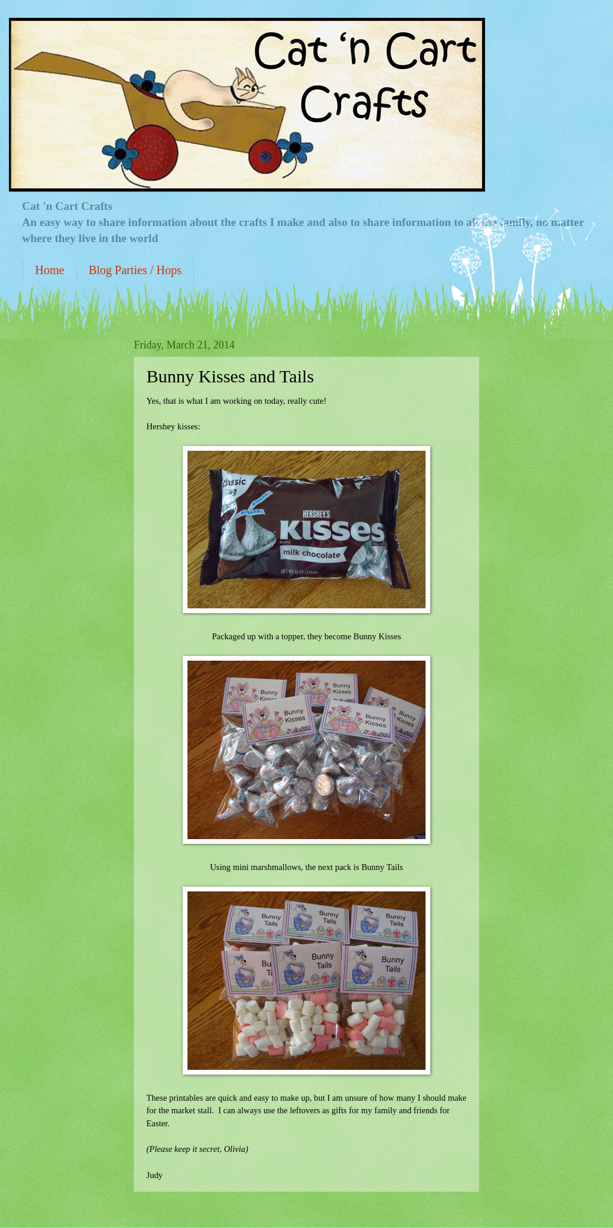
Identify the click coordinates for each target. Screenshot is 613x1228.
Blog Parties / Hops (135, 270)
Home (49, 270)
